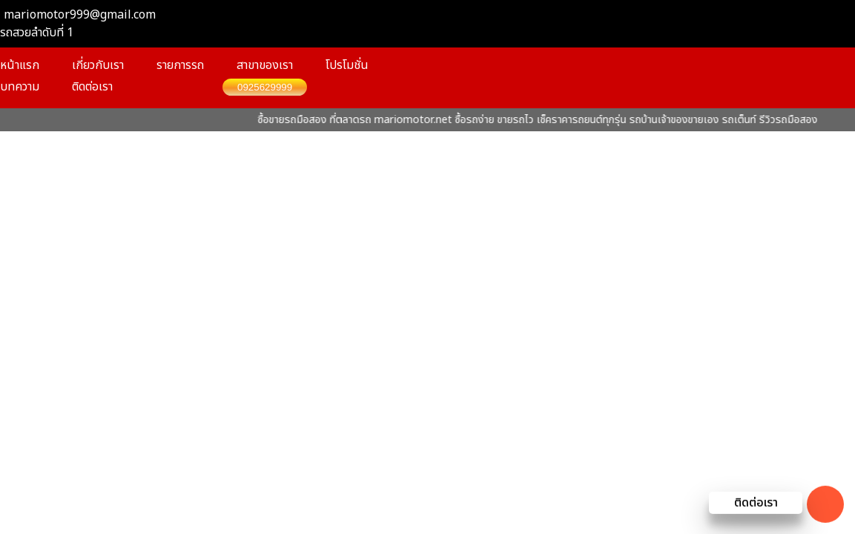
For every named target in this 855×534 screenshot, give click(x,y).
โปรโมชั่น (347, 65)
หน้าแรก (19, 65)
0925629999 (264, 87)
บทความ (19, 87)
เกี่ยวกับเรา (98, 65)
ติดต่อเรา (92, 87)
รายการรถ (180, 65)
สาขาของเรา (265, 65)
